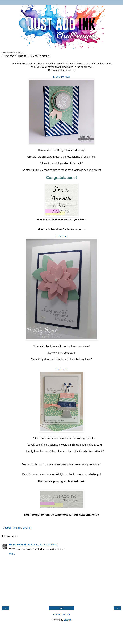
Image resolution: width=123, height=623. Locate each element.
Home (61, 608)
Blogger (68, 620)
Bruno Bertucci (61, 76)
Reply (12, 553)
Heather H (61, 369)
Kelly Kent (61, 236)
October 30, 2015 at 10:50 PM (42, 544)
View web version (61, 614)
